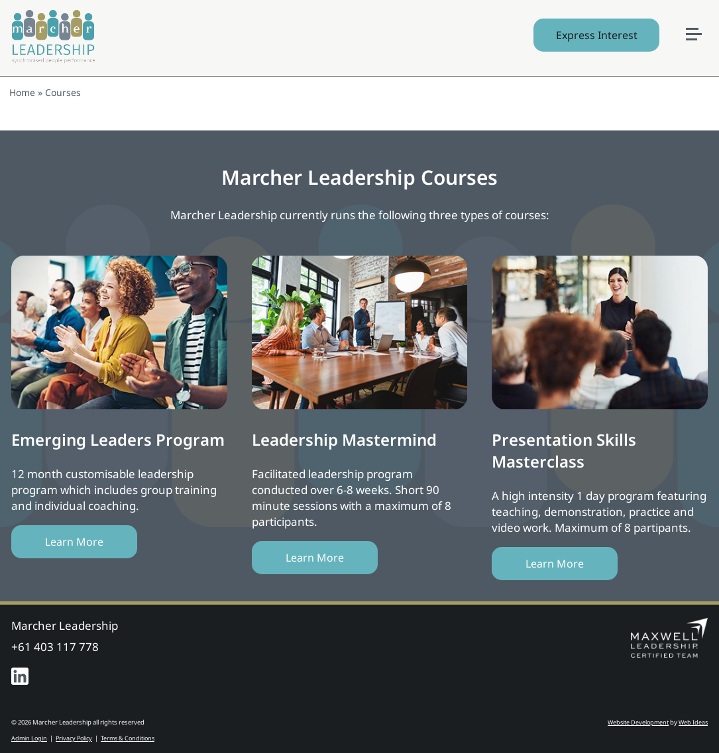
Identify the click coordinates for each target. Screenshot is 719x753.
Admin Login (29, 738)
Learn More (74, 541)
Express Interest (596, 35)
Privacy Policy (74, 738)
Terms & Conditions (127, 738)
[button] (699, 14)
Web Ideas (693, 722)
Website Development (638, 722)
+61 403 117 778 (55, 646)
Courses (63, 92)
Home (22, 92)
